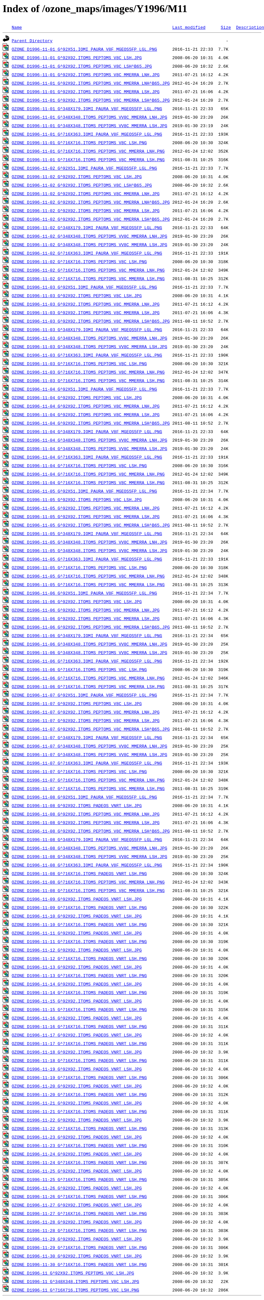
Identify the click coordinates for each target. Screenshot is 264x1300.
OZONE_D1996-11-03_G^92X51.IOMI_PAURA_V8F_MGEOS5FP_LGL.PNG (84, 287)
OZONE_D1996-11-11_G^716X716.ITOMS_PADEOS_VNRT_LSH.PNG (79, 941)
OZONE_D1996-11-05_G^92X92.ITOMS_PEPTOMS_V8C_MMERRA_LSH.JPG (85, 516)
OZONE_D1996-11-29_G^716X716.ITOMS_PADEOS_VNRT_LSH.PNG (79, 1247)
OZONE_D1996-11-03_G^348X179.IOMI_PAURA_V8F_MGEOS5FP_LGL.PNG (87, 329)
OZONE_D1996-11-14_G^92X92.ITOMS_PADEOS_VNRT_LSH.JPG (77, 984)
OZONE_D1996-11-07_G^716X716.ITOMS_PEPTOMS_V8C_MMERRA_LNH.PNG (88, 780)
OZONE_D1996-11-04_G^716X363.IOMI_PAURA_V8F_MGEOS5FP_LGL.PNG (87, 457)
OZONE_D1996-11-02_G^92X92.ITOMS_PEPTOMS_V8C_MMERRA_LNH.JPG (85, 193)
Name (17, 27)
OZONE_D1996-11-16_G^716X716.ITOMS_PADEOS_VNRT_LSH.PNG (79, 1026)
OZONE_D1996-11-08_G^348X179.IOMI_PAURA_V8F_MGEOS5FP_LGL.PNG (87, 839)
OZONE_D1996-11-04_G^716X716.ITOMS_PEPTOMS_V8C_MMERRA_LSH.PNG (88, 482)
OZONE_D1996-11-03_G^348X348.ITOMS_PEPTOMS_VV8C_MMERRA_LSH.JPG (89, 346)
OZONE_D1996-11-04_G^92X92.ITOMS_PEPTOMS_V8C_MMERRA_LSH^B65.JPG (91, 423)
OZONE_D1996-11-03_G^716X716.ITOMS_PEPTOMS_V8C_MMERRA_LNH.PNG (88, 372)
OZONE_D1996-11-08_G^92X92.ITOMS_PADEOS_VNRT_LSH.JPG (77, 805)
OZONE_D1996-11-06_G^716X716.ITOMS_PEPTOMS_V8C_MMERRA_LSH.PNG (88, 686)
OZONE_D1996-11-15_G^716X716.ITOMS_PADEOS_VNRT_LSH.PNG (79, 1009)
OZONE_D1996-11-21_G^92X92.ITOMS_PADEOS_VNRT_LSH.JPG (77, 1103)
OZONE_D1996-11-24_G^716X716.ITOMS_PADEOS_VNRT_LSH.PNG (79, 1162)
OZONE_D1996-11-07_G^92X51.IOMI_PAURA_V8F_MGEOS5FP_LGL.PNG (84, 695)
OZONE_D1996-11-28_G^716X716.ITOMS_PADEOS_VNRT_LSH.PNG (79, 1230)
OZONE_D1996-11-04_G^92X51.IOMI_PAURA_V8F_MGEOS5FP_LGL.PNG (84, 389)
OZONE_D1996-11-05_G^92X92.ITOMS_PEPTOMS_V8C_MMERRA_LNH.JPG (85, 508)
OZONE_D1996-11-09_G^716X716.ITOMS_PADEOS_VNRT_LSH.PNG (79, 907)
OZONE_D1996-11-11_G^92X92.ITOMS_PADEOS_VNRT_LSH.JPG (77, 933)
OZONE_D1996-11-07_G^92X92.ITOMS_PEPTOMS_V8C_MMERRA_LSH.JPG (85, 720)
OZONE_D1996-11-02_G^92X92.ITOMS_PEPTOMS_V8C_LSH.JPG (77, 176)
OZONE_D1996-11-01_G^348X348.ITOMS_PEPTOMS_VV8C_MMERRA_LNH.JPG (89, 117)
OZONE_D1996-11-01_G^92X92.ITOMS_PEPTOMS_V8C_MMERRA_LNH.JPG (85, 74)
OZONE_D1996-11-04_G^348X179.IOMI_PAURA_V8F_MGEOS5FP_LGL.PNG (87, 431)
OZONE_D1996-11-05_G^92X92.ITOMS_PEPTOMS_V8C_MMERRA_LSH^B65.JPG (91, 525)
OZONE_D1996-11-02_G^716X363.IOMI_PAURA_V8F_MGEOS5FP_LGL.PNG (87, 253)
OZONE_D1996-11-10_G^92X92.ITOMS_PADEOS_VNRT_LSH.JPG (77, 916)
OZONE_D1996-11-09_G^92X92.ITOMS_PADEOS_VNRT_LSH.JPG (77, 899)
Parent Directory (32, 40)
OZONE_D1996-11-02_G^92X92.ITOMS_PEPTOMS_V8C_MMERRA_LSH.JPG (85, 210)
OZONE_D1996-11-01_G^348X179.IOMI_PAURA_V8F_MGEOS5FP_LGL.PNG (87, 108)
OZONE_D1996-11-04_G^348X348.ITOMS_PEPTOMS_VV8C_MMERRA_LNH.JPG (89, 440)
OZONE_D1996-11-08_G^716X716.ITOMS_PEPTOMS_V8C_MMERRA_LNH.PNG (88, 882)
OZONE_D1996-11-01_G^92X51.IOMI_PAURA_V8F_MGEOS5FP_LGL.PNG (84, 49)
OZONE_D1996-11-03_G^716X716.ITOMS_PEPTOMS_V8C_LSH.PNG (79, 363)
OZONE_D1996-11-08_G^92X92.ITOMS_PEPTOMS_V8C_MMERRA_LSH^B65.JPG (91, 831)
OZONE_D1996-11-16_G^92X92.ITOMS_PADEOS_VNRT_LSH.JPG (77, 1018)
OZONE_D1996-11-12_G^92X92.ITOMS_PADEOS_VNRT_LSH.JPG (77, 950)
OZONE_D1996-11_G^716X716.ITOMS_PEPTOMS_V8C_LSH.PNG (75, 1290)
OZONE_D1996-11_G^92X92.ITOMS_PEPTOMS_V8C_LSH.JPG (73, 1273)
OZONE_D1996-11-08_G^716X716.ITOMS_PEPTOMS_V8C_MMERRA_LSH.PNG (88, 890)
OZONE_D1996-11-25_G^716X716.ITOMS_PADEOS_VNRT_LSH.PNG (79, 1179)
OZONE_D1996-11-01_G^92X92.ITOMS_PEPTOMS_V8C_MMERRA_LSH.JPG (85, 91)
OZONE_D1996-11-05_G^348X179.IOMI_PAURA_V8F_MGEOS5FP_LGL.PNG (87, 533)
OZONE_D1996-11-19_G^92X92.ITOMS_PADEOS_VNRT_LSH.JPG (77, 1069)
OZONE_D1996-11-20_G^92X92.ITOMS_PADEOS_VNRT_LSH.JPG (77, 1086)
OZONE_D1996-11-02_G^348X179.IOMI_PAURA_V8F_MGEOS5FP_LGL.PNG (87, 227)
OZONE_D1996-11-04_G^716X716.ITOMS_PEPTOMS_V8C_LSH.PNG (79, 465)
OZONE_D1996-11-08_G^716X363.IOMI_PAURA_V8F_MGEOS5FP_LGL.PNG (87, 865)
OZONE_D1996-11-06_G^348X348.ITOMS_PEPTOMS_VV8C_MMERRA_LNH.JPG (89, 644)
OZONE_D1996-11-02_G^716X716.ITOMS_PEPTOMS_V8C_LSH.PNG (79, 261)
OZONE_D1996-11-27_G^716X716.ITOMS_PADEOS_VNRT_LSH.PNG (79, 1213)
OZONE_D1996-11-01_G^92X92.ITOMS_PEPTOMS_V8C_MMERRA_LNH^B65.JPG (91, 83)
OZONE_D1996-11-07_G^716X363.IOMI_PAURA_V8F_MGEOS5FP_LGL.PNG (87, 763)
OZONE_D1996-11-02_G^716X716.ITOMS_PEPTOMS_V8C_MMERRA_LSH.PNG (88, 278)
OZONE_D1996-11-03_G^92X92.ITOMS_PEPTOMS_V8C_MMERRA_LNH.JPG (85, 304)
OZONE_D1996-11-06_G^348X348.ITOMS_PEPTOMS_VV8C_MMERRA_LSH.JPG (89, 652)
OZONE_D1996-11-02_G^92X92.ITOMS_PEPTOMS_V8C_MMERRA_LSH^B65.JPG (91, 219)
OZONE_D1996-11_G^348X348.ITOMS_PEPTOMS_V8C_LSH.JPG (75, 1281)
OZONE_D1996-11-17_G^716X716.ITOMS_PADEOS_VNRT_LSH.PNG (79, 1043)
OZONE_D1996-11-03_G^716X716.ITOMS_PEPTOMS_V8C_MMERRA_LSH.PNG (88, 380)
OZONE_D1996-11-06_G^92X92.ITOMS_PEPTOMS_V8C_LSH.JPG (77, 601)
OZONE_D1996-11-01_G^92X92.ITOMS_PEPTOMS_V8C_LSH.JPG (77, 57)
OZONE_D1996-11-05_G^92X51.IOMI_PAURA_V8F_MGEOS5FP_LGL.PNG (84, 491)
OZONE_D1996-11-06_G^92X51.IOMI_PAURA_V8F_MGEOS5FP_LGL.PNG (84, 593)
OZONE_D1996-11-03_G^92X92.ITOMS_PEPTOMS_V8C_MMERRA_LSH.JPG (85, 312)
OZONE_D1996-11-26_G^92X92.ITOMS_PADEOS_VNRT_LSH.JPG (77, 1188)
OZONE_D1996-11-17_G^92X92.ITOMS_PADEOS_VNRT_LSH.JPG (77, 1035)
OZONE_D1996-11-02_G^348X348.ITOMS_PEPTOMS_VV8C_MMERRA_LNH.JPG (89, 236)
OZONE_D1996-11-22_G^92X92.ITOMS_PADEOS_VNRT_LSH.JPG (77, 1120)
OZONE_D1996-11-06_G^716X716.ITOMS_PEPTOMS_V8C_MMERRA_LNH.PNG (88, 678)
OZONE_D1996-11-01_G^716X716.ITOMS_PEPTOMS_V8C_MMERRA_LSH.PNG (88, 159)
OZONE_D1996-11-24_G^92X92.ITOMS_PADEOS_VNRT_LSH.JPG (77, 1154)
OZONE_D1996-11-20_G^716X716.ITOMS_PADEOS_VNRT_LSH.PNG (79, 1094)
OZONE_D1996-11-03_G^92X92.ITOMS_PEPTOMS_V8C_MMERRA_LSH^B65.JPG (91, 321)
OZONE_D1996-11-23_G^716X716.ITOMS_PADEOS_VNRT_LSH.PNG (79, 1145)
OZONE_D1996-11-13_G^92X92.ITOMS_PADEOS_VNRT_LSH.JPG (77, 967)
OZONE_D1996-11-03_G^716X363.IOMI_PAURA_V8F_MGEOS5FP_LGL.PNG (87, 355)
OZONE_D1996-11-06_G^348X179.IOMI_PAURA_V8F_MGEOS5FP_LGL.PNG (87, 635)
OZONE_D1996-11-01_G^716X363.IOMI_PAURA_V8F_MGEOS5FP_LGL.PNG (87, 134)
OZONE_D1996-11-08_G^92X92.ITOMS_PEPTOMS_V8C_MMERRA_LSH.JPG (85, 822)
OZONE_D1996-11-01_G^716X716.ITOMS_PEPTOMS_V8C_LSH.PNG (79, 142)
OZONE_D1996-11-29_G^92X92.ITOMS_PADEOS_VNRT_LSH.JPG (77, 1239)
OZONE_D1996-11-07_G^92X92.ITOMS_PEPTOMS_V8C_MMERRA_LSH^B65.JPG (91, 729)
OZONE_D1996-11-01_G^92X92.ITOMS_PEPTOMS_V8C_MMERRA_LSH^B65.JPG (91, 100)
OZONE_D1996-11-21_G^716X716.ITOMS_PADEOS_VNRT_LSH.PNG (79, 1111)
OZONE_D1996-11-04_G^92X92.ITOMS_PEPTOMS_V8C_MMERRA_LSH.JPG (85, 414)
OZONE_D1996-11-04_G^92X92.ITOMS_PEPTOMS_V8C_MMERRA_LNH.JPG (85, 406)
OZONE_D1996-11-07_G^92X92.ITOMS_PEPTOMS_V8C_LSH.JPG (77, 703)
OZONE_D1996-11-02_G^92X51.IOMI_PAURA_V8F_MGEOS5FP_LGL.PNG (84, 168)
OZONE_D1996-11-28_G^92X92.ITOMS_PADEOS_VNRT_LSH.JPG (77, 1222)
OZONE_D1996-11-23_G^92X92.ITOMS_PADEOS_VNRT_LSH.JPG (77, 1137)
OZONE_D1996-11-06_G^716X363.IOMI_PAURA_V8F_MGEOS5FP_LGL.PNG (87, 661)
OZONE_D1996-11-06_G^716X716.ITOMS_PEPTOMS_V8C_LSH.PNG (79, 669)
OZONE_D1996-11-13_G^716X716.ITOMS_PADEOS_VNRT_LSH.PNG (79, 975)
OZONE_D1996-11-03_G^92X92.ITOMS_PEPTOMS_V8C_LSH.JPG (77, 295)
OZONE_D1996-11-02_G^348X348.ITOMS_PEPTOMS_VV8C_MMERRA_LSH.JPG (89, 244)
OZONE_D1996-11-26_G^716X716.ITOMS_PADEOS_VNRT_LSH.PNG (79, 1196)
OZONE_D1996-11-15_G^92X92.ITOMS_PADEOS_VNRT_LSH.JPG (77, 1001)
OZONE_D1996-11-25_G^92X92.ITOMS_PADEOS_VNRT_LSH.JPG (77, 1171)
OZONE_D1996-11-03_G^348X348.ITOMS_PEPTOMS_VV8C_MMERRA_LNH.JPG (89, 338)
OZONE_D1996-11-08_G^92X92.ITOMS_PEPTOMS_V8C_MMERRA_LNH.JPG (85, 814)
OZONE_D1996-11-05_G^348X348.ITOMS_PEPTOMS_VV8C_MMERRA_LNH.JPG (89, 542)
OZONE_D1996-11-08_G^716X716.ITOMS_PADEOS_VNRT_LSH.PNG (79, 873)
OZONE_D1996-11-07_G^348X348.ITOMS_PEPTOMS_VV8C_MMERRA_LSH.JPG (89, 754)
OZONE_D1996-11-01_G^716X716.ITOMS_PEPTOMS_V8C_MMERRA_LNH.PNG (88, 151)
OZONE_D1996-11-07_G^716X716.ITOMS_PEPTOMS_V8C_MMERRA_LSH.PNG (88, 788)
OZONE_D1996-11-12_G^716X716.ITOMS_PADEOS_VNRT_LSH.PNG (79, 958)
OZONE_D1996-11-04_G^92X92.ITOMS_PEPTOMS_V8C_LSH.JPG (77, 397)
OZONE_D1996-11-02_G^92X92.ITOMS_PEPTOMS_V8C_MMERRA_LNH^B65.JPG (91, 202)
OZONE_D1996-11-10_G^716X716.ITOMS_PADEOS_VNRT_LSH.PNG (79, 924)
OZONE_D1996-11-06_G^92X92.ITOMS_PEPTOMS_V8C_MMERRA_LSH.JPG (85, 618)
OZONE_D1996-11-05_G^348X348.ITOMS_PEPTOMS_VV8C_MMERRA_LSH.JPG (89, 550)
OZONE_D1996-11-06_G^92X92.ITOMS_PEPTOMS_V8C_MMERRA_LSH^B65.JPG (91, 627)
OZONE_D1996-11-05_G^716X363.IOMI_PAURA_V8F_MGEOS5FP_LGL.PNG (87, 559)
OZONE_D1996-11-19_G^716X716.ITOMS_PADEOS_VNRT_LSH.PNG (79, 1077)
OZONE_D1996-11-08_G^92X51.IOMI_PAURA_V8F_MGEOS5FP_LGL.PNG (84, 797)
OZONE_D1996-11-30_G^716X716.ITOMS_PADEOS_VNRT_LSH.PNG (79, 1264)
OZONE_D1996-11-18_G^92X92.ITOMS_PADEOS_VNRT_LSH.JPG (77, 1052)
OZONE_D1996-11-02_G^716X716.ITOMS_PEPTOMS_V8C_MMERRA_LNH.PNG (88, 270)
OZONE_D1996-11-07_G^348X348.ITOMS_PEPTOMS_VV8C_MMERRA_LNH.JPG (89, 746)
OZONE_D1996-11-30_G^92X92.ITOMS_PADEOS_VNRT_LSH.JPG (77, 1256)
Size (226, 27)
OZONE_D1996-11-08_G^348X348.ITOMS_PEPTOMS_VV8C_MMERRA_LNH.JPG (89, 848)
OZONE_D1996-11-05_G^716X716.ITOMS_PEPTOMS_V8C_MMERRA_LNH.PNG (88, 576)
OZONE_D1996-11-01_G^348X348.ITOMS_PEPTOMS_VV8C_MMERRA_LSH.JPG (89, 125)
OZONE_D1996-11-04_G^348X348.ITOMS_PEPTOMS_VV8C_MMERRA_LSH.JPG (89, 448)
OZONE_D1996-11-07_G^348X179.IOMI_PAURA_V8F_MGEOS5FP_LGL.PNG (87, 737)
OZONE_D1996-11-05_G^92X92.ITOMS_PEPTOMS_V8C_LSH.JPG (77, 499)
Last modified (188, 27)
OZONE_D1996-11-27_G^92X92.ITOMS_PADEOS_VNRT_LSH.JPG (77, 1205)
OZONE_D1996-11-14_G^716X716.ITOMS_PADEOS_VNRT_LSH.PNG (79, 992)
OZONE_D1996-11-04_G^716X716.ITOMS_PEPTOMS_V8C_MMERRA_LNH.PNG (88, 474)
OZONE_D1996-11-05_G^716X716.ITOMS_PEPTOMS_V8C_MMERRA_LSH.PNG (88, 584)
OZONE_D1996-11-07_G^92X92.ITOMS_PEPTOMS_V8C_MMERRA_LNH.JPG (85, 712)
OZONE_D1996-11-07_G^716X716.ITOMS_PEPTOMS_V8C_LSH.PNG (79, 771)
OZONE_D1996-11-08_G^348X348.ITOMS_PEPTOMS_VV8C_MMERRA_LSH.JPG (89, 856)
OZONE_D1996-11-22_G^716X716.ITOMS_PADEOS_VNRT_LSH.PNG (79, 1128)
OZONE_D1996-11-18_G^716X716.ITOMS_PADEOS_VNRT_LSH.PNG (79, 1060)
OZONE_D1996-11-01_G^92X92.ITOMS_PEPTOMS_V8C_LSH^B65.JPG (82, 66)
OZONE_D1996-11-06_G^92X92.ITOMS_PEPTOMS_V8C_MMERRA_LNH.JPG (85, 610)
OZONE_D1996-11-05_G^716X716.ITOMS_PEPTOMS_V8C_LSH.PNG (79, 567)
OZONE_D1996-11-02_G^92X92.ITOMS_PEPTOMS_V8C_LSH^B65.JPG (82, 185)
